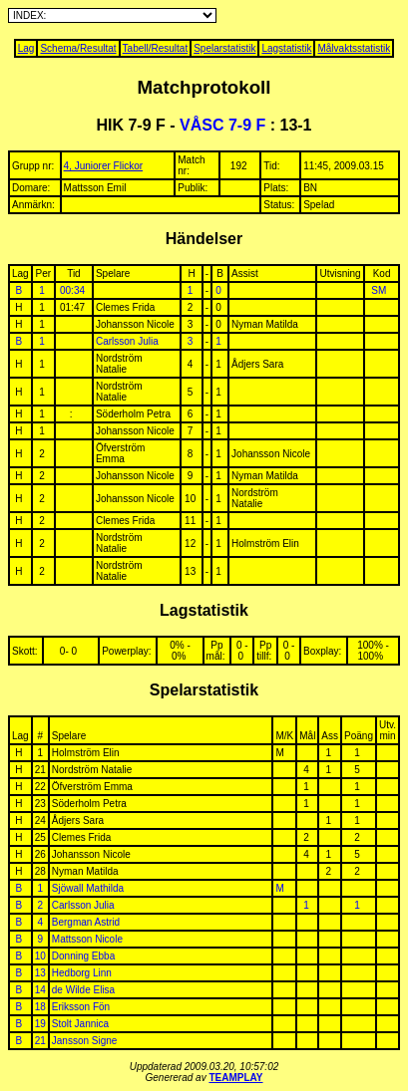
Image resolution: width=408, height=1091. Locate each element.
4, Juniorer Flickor (103, 165)
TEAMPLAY (235, 1077)
